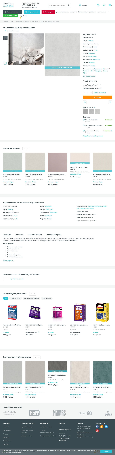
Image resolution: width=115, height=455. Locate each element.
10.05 (95, 47)
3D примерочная (33, 12)
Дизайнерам (82, 12)
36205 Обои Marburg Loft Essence (50, 21)
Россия (27, 329)
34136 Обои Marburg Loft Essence (79, 387)
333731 (5, 389)
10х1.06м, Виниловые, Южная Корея (58, 179)
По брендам (18, 21)
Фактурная (93, 56)
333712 (72, 389)
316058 (27, 176)
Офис (84, 73)
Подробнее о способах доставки (93, 136)
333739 (27, 389)
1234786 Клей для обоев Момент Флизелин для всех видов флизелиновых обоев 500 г (102, 325)
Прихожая (97, 69)
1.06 (96, 50)
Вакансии (6, 437)
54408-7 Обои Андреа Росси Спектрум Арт (57, 175)
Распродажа (49, 12)
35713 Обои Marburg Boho (11, 174)
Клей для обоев (16, 298)
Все (6, 298)
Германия (91, 53)
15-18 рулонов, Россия (99, 329)
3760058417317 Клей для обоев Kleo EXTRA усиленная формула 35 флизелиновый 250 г (57, 325)
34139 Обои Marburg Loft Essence (102, 387)
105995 (5, 327)
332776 (72, 169)
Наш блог (6, 444)
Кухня (105, 71)
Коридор (98, 71)
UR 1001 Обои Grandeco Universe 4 (102, 174)
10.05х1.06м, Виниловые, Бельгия (102, 179)
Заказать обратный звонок (29, 7)
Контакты (73, 12)
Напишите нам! (12, 15)
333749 (50, 377)
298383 (50, 177)
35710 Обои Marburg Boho (33, 174)
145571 (72, 327)
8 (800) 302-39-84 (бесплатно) (64, 439)
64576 (50, 327)
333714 (95, 389)
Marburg (27, 21)
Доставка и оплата (62, 12)
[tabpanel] (26, 49)
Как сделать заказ (46, 427)
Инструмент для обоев (31, 298)
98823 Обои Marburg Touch (79, 167)
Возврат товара (27, 436)
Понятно (106, 451)
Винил (93, 66)
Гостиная (86, 71)
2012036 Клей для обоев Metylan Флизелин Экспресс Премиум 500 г (79, 325)
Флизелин (92, 62)
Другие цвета (46, 298)
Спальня (105, 69)
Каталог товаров (12, 12)
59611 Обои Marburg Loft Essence (57, 375)
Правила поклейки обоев (48, 436)
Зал (92, 71)
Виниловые (96, 59)
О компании (7, 430)
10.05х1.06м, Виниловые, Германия (13, 179)
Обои (11, 21)
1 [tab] (79, 385)
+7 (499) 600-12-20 (29, 5)
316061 (5, 176)
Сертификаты (7, 441)
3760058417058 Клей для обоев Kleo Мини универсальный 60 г (34, 325)
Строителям (91, 12)
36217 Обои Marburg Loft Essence (12, 387)
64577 (27, 327)
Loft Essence (35, 21)
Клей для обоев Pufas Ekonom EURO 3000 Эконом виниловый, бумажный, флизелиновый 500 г (12, 325)
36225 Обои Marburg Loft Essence (34, 387)
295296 (95, 176)
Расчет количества (100, 92)
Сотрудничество (8, 434)
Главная (5, 21)
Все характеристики (89, 76)
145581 (95, 327)
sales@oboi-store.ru (65, 429)
